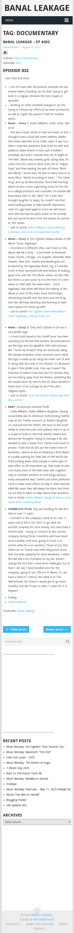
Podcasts (13, 924)
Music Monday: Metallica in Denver (27, 778)
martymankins (11, 47)
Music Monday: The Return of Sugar (28, 762)
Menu (9, 20)
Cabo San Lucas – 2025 (20, 757)
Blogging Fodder (16, 800)
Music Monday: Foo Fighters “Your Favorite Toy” (35, 746)
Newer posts (56, 629)
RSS (18, 62)
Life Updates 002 (16, 805)
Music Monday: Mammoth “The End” (28, 752)
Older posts (16, 629)
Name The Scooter (39, 924)
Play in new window (26, 58)
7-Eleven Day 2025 (17, 768)
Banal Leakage (37, 8)
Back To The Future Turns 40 (24, 773)
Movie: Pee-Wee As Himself (22, 794)
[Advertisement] (37, 692)
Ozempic (11, 784)
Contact (39, 928)
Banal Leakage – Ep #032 (26, 42)
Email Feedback (17, 602)
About (63, 924)
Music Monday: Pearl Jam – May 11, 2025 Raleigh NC (38, 789)
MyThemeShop (44, 919)
